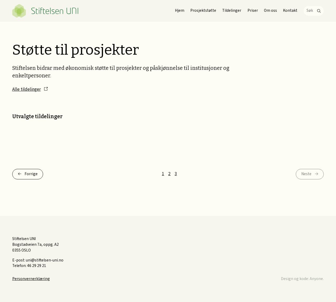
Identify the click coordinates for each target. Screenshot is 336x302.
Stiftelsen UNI (45, 11)
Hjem (179, 10)
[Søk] (314, 11)
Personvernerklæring (31, 279)
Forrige (31, 174)
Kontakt (290, 10)
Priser (252, 10)
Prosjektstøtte (203, 10)
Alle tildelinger (26, 89)
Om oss (270, 10)
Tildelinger (231, 10)
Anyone (316, 279)
